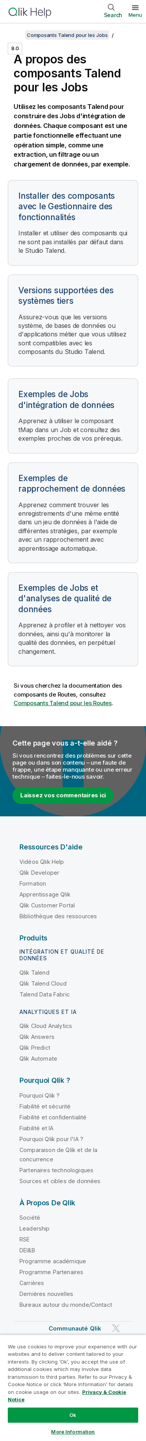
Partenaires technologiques (56, 1170)
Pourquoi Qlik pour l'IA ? (51, 1139)
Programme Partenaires (51, 1272)
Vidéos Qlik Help (41, 861)
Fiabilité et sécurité (44, 1106)
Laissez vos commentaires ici (63, 795)
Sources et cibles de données (59, 1181)
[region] (73, 1387)
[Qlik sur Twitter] (116, 1328)
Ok (72, 1415)
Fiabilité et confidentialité (52, 1117)
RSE (24, 1239)
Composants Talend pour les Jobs (67, 35)
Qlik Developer (39, 872)
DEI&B (27, 1250)
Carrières (31, 1283)
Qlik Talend (34, 972)
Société (29, 1217)
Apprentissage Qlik (44, 894)
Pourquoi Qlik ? (39, 1095)
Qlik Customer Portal (47, 905)
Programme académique (52, 1261)
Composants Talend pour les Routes (63, 703)
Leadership (34, 1228)
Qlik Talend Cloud (43, 983)
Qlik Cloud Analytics (45, 1026)
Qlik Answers (37, 1036)
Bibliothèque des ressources (58, 916)
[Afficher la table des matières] (15, 35)
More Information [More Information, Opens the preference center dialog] (73, 1432)
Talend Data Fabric (44, 994)
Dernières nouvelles (46, 1293)
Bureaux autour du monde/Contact (65, 1304)
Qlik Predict (34, 1047)
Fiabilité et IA (36, 1128)
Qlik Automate (38, 1058)
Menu (135, 15)
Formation (32, 883)
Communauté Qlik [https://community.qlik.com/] (75, 1328)
